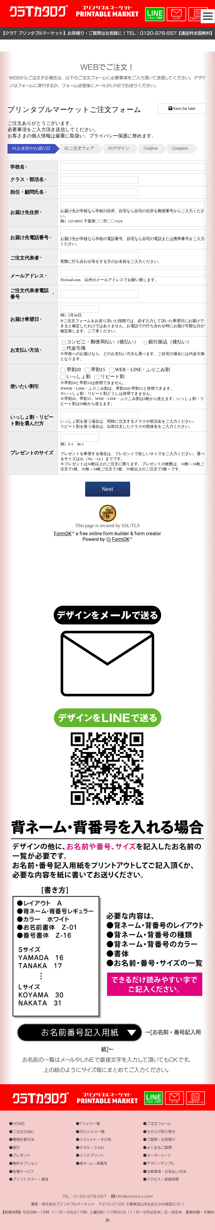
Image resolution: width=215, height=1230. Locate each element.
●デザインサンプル (158, 1163)
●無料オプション (23, 1163)
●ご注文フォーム (157, 1123)
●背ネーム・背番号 (91, 1163)
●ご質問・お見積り (159, 1139)
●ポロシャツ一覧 (90, 1131)
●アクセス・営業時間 (161, 1179)
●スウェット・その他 (93, 1139)
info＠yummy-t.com (134, 1196)
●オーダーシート (157, 1155)
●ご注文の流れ (21, 1131)
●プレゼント (20, 1155)
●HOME (17, 1123)
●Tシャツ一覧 (88, 1123)
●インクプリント (90, 1155)
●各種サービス (21, 1171)
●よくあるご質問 (157, 1147)
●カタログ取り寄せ (159, 1131)
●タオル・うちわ (90, 1147)
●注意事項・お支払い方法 (164, 1171)
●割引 (14, 1147)
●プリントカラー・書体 (29, 1179)
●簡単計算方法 (21, 1139)
